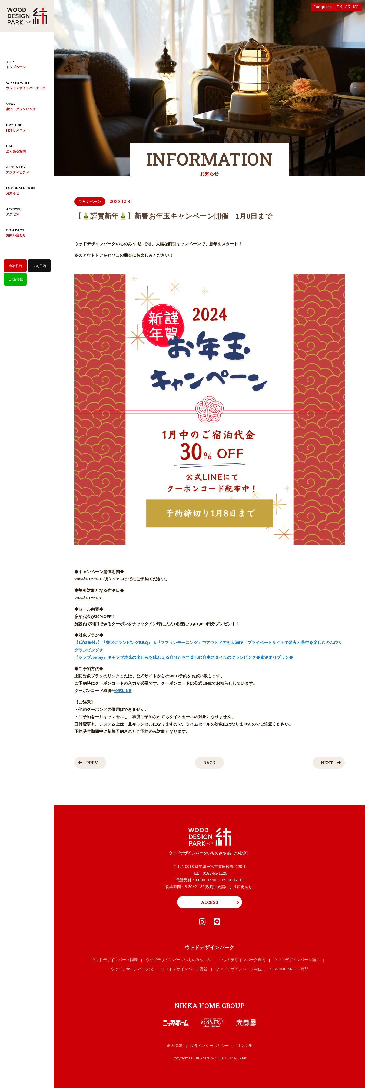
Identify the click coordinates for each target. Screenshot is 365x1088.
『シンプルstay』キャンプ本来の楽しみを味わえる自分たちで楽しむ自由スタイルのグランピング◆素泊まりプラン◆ (183, 657)
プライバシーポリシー (209, 1045)
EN (340, 6)
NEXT (330, 762)
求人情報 (174, 1045)
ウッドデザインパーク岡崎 (114, 960)
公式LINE (123, 690)
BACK (209, 762)
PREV (88, 762)
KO (356, 6)
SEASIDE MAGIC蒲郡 (289, 969)
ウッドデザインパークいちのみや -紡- (178, 960)
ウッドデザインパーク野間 (242, 960)
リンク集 (244, 1045)
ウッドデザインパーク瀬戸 (296, 960)
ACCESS (209, 902)
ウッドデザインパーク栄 (132, 969)
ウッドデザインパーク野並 (184, 969)
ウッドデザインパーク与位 (238, 969)
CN (348, 6)
